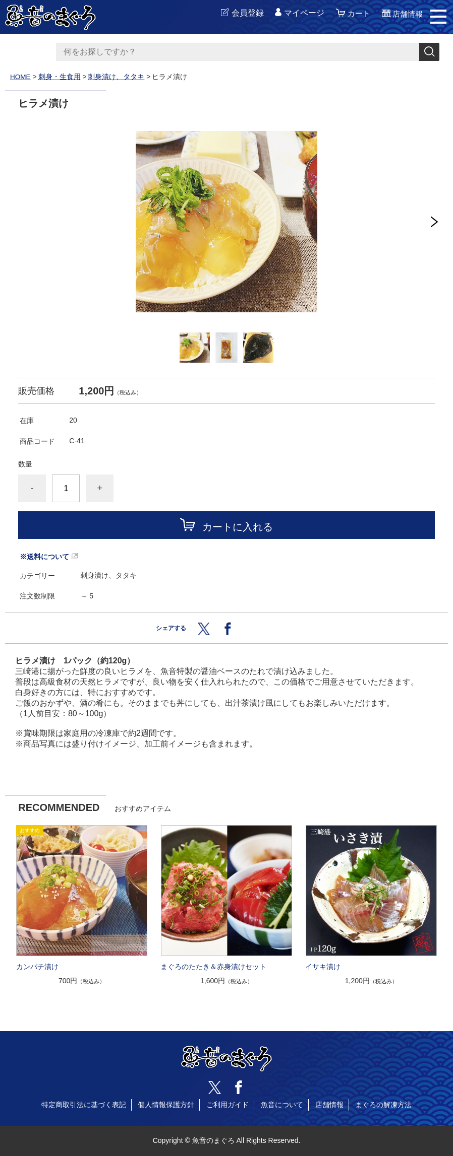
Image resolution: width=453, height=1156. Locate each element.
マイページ (300, 13)
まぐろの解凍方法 (383, 1105)
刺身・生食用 (60, 77)
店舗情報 (329, 1105)
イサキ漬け (323, 967)
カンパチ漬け (37, 967)
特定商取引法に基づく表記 (83, 1105)
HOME (20, 77)
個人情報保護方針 (166, 1105)
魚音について (282, 1105)
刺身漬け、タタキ (117, 77)
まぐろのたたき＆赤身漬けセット (213, 967)
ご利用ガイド (227, 1105)
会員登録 (244, 13)
